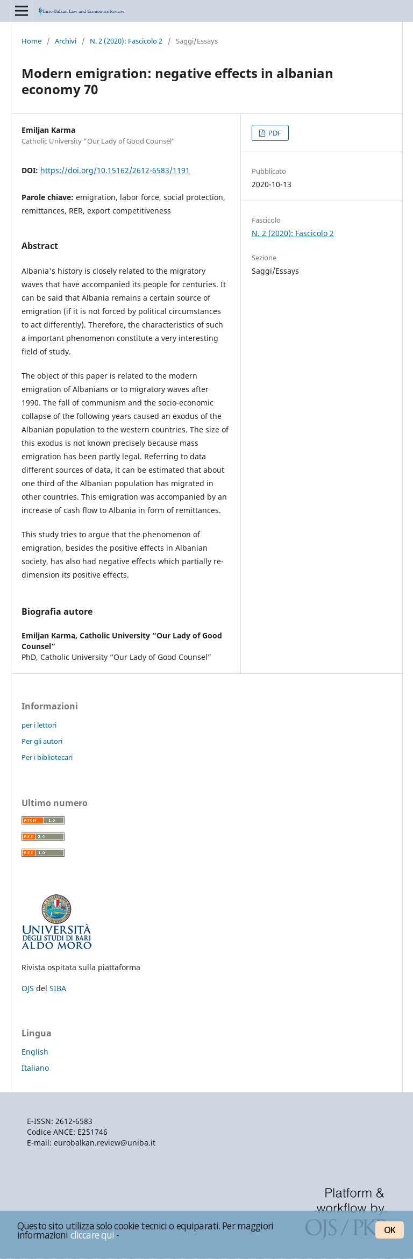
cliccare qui (92, 1234)
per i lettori (39, 725)
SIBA (57, 988)
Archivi (65, 41)
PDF (274, 133)
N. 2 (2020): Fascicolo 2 (126, 41)
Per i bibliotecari (47, 757)
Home (31, 41)
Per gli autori (42, 741)
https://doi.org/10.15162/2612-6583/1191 (115, 170)
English (35, 1052)
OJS (28, 988)
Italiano (35, 1068)
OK (389, 1230)
